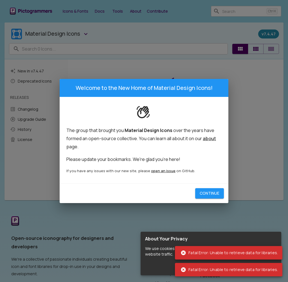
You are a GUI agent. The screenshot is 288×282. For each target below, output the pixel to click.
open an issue (163, 170)
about (209, 138)
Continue (209, 193)
